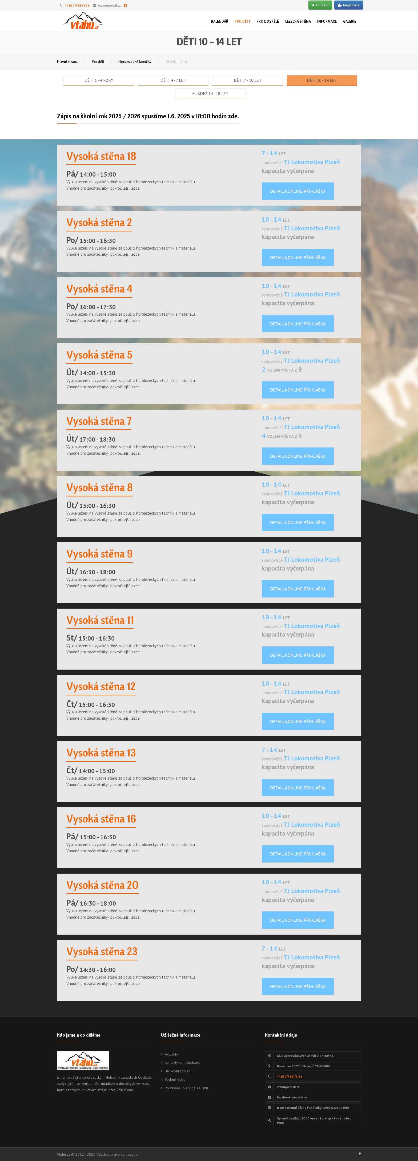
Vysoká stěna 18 (101, 155)
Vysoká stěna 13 (101, 752)
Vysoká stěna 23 (102, 951)
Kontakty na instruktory (182, 1062)
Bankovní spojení (178, 1071)
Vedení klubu (175, 1079)
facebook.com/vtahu (292, 1097)
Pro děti (242, 21)
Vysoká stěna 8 (99, 487)
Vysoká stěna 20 (102, 884)
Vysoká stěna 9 (99, 553)
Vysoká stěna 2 (99, 222)
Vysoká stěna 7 (98, 420)
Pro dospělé (267, 21)
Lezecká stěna (298, 21)
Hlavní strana (67, 61)
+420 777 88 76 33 (289, 1076)
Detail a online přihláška (297, 191)
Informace (327, 21)
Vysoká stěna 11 (100, 619)
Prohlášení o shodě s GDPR (186, 1088)
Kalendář (219, 21)
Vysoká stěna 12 (100, 686)
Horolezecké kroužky (134, 61)
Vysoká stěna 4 (99, 288)
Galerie (349, 21)
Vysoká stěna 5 (99, 354)
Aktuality (171, 1054)
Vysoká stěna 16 (101, 818)
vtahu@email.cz (109, 5)
